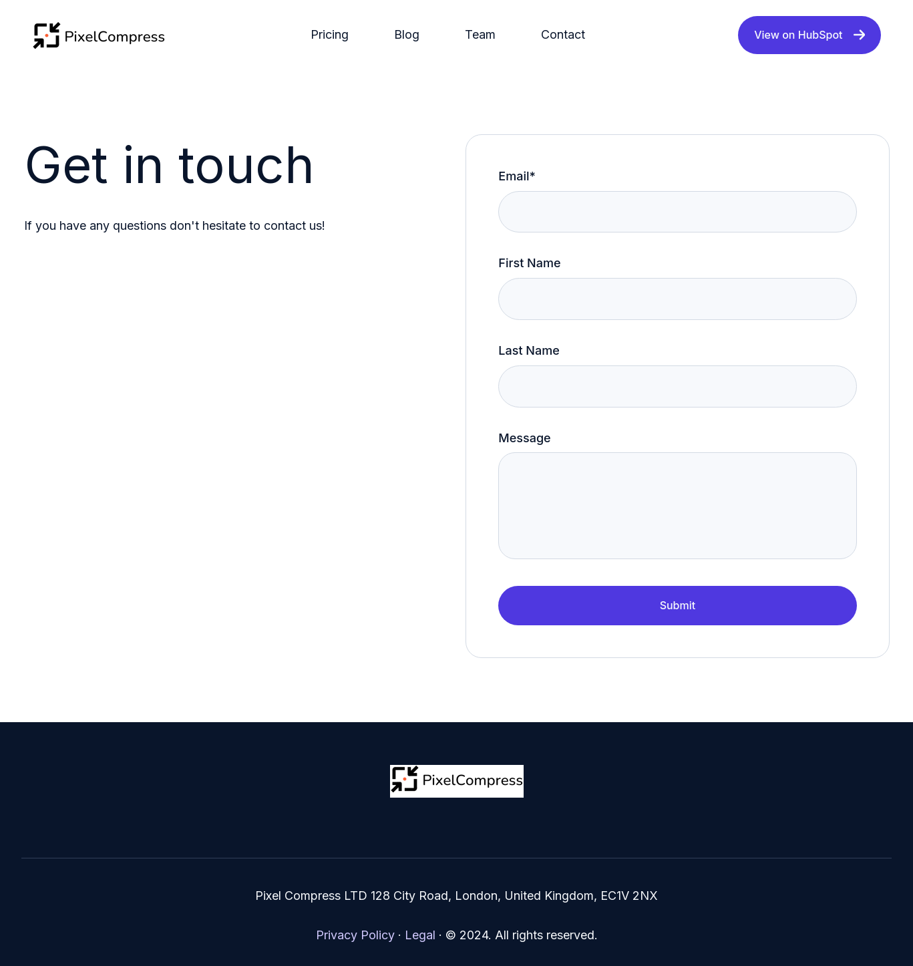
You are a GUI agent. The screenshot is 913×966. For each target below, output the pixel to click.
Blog (406, 34)
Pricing (330, 34)
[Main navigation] (452, 34)
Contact (563, 34)
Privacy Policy (355, 935)
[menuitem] (334, 34)
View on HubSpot (809, 34)
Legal (420, 935)
